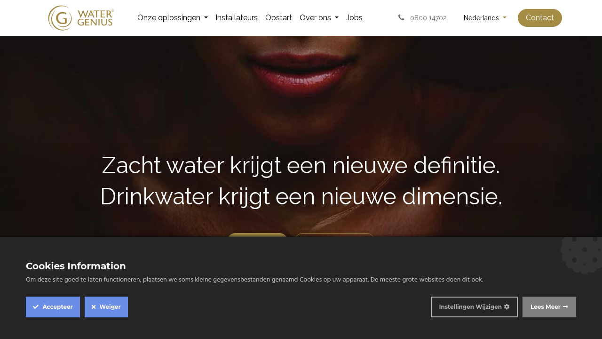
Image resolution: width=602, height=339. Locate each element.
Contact (540, 17)
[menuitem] (173, 17)
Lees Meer (546, 306)
